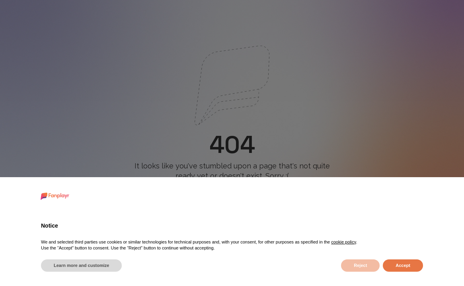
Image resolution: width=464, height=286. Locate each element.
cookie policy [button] (343, 242)
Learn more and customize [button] (81, 265)
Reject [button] (360, 265)
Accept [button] (403, 265)
